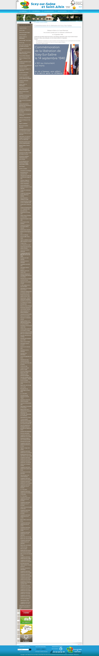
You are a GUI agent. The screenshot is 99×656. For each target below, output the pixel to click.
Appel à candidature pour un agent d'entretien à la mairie (26, 240)
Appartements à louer (24, 600)
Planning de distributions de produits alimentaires (25, 88)
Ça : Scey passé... (24, 393)
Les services (36, 11)
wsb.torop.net (70, 654)
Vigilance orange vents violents (25, 448)
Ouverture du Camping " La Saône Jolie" (25, 69)
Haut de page (80, 644)
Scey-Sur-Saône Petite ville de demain (26, 363)
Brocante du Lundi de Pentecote (23, 126)
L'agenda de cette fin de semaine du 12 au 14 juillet (25, 575)
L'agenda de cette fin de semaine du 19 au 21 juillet (25, 572)
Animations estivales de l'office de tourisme (25, 400)
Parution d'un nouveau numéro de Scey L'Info (25, 295)
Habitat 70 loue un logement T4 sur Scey (25, 115)
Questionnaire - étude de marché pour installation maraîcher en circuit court (25, 299)
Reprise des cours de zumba (26, 538)
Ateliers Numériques (24, 183)
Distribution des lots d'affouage (24, 261)
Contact (75, 11)
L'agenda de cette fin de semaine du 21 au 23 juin (25, 586)
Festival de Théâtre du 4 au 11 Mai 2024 (25, 133)
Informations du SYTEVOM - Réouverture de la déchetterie (25, 414)
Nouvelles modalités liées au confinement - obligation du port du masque (26, 379)
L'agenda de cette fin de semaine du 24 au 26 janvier (26, 479)
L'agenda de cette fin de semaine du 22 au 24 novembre (25, 499)
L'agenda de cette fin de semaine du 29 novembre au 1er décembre (26, 493)
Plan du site (76, 654)
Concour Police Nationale (24, 55)
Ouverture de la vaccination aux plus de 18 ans (26, 279)
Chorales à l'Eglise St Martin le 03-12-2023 (24, 181)
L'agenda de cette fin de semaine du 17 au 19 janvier (26, 482)
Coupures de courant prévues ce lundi (24, 368)
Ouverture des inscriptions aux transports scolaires (25, 66)
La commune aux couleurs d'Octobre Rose (25, 303)
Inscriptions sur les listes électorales (25, 472)
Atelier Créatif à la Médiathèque (23, 37)
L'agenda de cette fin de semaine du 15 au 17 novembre (25, 504)
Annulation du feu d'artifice (26, 314)
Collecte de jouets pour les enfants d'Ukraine (25, 247)
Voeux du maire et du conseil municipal (24, 476)
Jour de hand (23, 386)
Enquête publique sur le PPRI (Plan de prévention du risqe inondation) (25, 322)
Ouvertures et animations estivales (25, 318)
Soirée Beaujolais (22, 34)
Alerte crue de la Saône (25, 341)
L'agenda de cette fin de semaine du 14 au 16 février (26, 458)
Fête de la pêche (23, 548)
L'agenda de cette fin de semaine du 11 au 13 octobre (25, 529)
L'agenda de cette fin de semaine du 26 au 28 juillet (25, 561)
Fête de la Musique (24, 234)
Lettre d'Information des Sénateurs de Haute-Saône (24, 149)
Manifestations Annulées (25, 229)
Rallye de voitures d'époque (26, 305)
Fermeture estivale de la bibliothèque (25, 569)
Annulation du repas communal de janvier (24, 360)
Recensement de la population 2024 (24, 173)
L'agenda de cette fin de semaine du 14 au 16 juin (25, 589)
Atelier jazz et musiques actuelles (25, 465)
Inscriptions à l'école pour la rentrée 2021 (26, 326)
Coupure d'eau (23, 243)
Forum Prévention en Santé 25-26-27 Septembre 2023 (25, 202)
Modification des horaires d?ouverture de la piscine (25, 551)
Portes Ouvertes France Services (24, 92)
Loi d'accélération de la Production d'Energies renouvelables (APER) (24, 163)
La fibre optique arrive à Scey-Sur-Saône (25, 286)
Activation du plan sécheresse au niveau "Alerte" (24, 397)
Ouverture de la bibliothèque (23, 354)
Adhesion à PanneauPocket (24, 117)
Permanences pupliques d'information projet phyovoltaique (24, 158)
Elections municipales (24, 433)
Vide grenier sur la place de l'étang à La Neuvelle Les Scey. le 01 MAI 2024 (24, 138)
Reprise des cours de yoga (25, 385)
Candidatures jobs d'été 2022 (25, 265)
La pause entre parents (23, 72)
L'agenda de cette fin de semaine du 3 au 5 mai (25, 603)
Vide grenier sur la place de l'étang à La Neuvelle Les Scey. (24, 607)
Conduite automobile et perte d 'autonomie (25, 62)
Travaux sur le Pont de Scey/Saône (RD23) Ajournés (25, 227)
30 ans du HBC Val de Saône (24, 237)
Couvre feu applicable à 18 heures (25, 357)
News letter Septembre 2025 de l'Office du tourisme (25, 45)
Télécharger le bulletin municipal (41, 651)
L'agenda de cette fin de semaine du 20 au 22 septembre (25, 542)
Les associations (49, 11)
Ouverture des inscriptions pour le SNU (25, 339)
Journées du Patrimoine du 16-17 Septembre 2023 (25, 208)
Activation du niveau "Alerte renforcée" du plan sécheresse (25, 565)
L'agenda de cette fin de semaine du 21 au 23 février (26, 452)
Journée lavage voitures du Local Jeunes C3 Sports (25, 329)
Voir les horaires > (55, 648)
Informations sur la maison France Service (25, 289)
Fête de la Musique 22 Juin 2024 (24, 120)
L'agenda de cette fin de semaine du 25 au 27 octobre (25, 516)
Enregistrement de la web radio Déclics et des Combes (26, 455)
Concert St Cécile (22, 28)
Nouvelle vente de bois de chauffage (25, 336)
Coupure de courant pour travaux (25, 191)
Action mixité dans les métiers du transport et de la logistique (26, 187)
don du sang (21, 42)
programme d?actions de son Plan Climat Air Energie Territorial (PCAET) (25, 97)
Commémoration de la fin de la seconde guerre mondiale (25, 130)
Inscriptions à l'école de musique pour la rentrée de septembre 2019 (25, 582)
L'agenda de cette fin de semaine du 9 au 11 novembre (25, 512)
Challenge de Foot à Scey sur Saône (25, 49)
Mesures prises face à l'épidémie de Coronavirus (25, 410)
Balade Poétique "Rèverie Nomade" (24, 146)
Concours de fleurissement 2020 (25, 403)
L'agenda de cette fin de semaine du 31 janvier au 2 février (25, 469)
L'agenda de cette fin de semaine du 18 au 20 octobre (25, 524)
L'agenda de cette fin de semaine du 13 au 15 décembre (25, 486)
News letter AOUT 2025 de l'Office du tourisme (24, 53)
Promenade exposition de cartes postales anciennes (25, 308)
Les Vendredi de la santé (25, 244)
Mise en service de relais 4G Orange (26, 554)
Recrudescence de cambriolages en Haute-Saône (25, 390)
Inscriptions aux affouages (25, 170)
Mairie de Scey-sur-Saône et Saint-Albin (35, 654)
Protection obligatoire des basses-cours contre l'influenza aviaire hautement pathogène (25, 373)
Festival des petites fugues (24, 32)
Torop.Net (58, 654)
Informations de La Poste (25, 417)
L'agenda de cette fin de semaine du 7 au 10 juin (25, 593)
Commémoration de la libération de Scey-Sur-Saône (25, 255)
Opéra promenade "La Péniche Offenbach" (24, 311)
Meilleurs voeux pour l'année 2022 (24, 271)
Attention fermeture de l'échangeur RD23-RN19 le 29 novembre (25, 275)
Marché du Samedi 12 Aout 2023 (26, 219)
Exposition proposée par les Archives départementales (24, 142)
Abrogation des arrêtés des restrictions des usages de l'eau (25, 177)
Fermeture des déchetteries (25, 431)
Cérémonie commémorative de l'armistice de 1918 (26, 292)
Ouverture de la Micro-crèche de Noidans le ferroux (25, 153)
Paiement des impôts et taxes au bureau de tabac (25, 439)
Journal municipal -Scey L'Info (25, 382)
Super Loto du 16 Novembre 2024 (25, 101)
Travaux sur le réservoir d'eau (25, 347)
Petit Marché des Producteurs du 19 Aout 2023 (25, 212)
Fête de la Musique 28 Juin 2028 (24, 58)
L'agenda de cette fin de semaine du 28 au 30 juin (25, 578)
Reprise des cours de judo (25, 545)
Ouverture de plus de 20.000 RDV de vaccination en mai (26, 332)
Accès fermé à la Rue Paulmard (24, 222)
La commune (23, 11)
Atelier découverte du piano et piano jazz (26, 508)
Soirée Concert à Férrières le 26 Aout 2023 (25, 216)
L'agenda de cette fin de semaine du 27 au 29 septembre (25, 534)
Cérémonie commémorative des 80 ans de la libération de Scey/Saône (25, 110)
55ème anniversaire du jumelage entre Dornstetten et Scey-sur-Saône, (25, 105)
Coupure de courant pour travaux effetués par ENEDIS (25, 77)
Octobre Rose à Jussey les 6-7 (25, 205)
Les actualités (62, 11)
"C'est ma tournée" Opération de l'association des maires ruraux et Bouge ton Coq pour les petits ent (25, 421)
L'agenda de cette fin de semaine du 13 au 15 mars (25, 435)
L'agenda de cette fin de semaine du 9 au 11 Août (25, 557)
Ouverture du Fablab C (25, 598)
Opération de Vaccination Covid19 (25, 282)
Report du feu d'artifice (25, 315)
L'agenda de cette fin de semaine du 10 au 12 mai (25, 596)
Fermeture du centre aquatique (24, 258)
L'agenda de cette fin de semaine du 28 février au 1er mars (25, 445)
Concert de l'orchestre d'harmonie (24, 250)
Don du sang (21, 30)
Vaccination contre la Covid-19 (24, 268)
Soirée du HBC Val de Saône (25, 40)
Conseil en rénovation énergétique (23, 81)
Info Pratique (22, 166)
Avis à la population (23, 74)
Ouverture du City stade (25, 441)
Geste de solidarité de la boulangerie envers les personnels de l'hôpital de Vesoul (25, 427)
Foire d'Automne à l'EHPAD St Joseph (24, 198)
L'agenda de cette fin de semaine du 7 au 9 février (25, 461)
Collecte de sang (23, 366)
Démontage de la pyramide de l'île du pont (25, 407)
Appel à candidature (23, 123)
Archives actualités (43, 22)
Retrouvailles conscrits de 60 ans (25, 520)
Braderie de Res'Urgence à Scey (25, 232)
